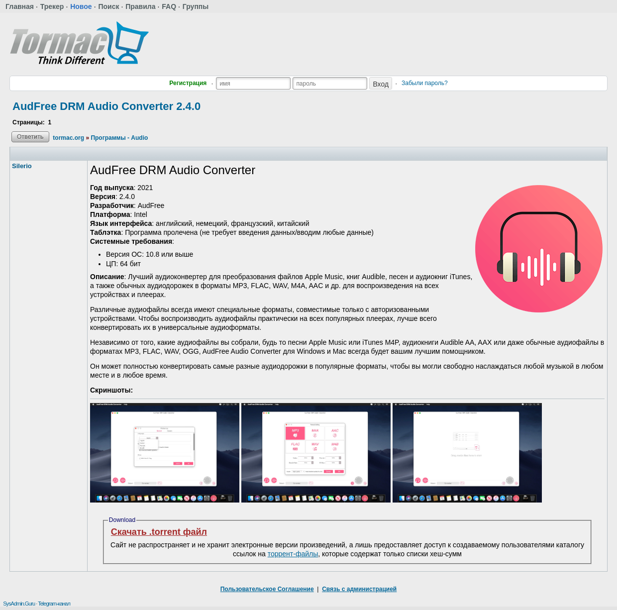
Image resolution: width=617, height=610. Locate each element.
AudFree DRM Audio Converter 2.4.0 (106, 106)
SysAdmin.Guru (19, 604)
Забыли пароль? (425, 83)
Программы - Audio (119, 137)
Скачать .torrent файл (159, 532)
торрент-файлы (293, 554)
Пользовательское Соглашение (267, 589)
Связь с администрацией (359, 589)
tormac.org (68, 137)
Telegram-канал (54, 604)
